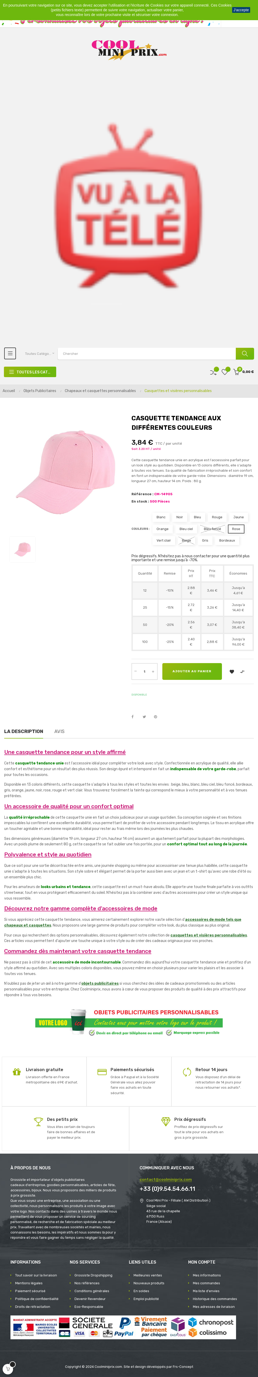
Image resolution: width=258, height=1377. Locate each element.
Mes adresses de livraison (214, 1307)
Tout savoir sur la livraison (36, 1275)
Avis (59, 731)
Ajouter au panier (192, 671)
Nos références (87, 1283)
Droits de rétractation (32, 1307)
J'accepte (241, 10)
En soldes (141, 1291)
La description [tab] (23, 731)
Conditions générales (91, 1291)
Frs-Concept (183, 1367)
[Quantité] (144, 671)
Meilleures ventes (148, 1275)
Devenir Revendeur (90, 1299)
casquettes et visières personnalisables (208, 935)
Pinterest (158, 717)
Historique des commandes (215, 1299)
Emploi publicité (146, 1299)
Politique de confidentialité (37, 1299)
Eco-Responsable (88, 1307)
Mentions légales (29, 1283)
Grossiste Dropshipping (93, 1275)
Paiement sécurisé (30, 1291)
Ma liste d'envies (206, 1291)
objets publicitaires (100, 983)
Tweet (147, 717)
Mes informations (207, 1275)
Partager (135, 717)
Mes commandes (206, 1283)
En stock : (140, 501)
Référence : (142, 494)
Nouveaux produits (149, 1283)
